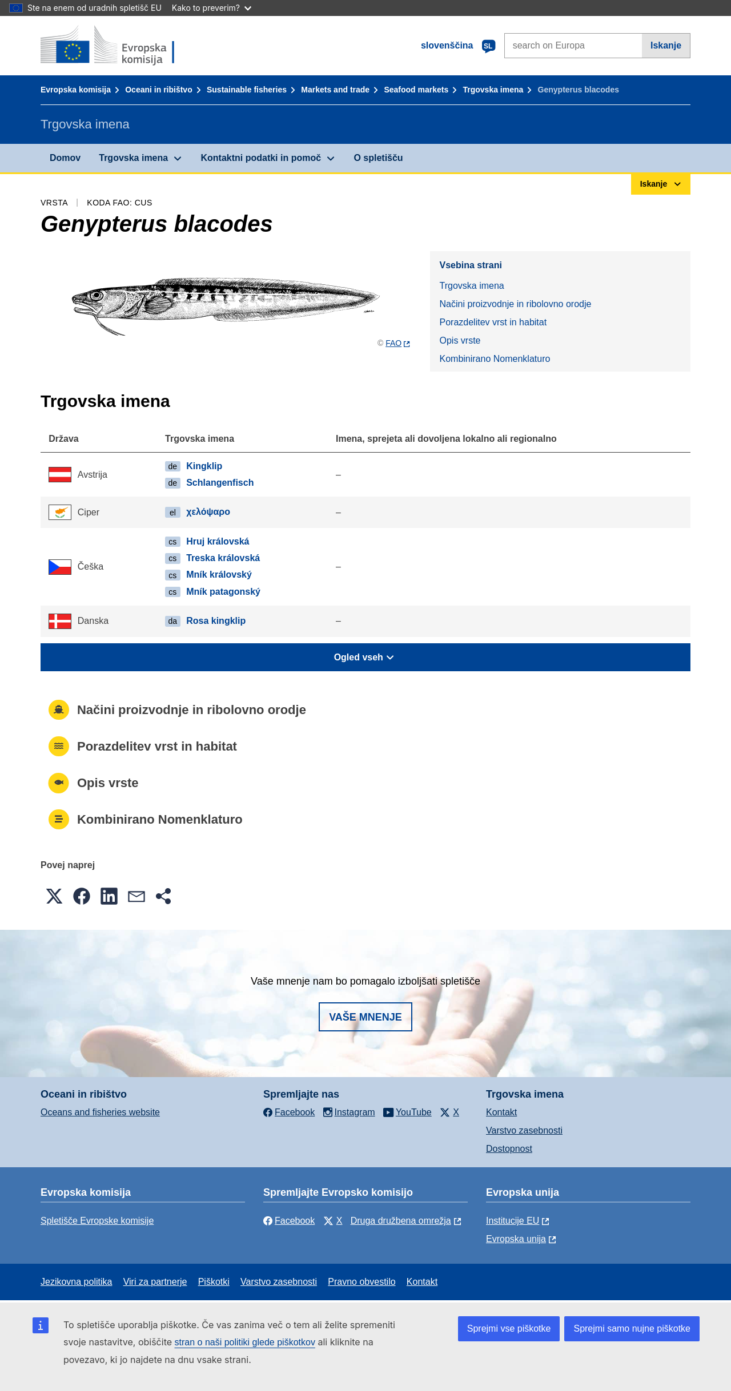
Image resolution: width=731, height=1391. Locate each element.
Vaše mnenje (365, 1017)
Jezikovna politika (76, 1282)
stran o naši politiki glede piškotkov (245, 1342)
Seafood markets (416, 89)
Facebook (289, 1220)
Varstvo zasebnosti (524, 1130)
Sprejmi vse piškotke (509, 1328)
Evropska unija (516, 1239)
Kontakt (501, 1112)
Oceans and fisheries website (100, 1112)
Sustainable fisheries (247, 89)
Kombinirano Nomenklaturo (494, 359)
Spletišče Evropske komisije (97, 1220)
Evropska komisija (76, 89)
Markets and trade (335, 89)
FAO (393, 343)
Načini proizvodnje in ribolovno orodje (515, 304)
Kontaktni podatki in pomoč (260, 158)
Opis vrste (459, 340)
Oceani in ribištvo (158, 89)
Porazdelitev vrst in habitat (493, 322)
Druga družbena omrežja (401, 1220)
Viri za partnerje (155, 1282)
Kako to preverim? (211, 8)
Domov (65, 158)
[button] (54, 896)
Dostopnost (509, 1149)
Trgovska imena (493, 89)
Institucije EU (512, 1220)
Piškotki (214, 1282)
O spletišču (378, 158)
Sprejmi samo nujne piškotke (631, 1328)
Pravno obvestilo (361, 1282)
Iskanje (665, 45)
